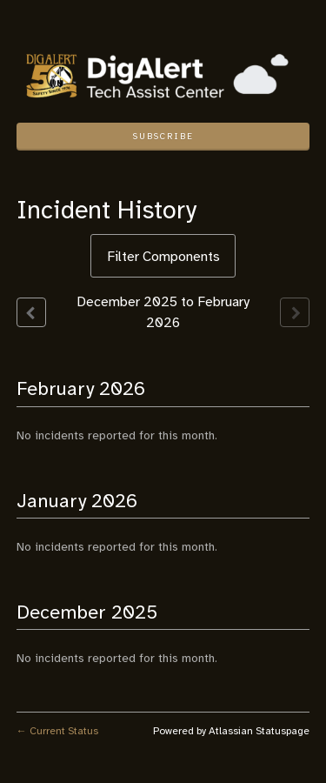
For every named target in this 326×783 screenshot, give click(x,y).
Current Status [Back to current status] (57, 731)
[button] (163, 137)
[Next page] (294, 312)
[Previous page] (31, 312)
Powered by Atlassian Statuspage (231, 731)
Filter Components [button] (163, 256)
